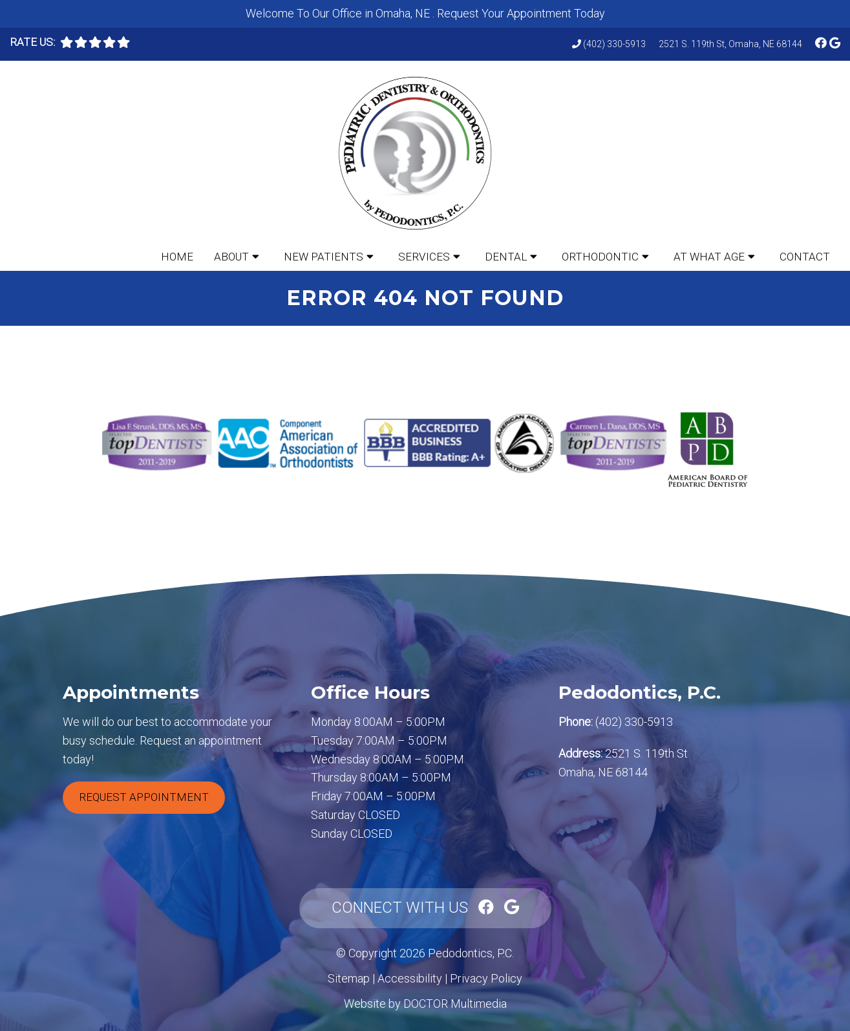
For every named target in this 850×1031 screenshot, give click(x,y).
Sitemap (349, 978)
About (231, 256)
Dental (506, 256)
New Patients (323, 256)
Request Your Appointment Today (521, 13)
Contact (805, 256)
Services (424, 256)
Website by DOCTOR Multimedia (425, 1003)
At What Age (709, 256)
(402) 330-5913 (614, 44)
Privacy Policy (486, 978)
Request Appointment (144, 797)
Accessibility (409, 978)
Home (177, 256)
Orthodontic (600, 256)
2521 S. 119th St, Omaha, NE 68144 (730, 44)
